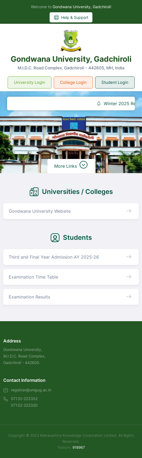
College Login (73, 82)
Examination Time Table (33, 277)
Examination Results (29, 297)
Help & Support (71, 17)
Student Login (114, 82)
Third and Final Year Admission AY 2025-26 (54, 257)
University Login (29, 82)
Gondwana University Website (40, 211)
